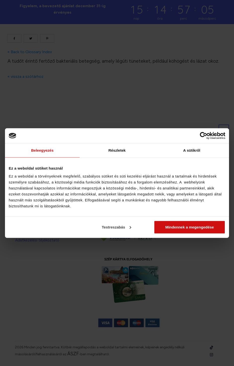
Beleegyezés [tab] (42, 150)
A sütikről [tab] (191, 150)
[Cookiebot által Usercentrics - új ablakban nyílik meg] (203, 135)
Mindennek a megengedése (189, 227)
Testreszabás (116, 227)
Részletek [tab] (116, 150)
